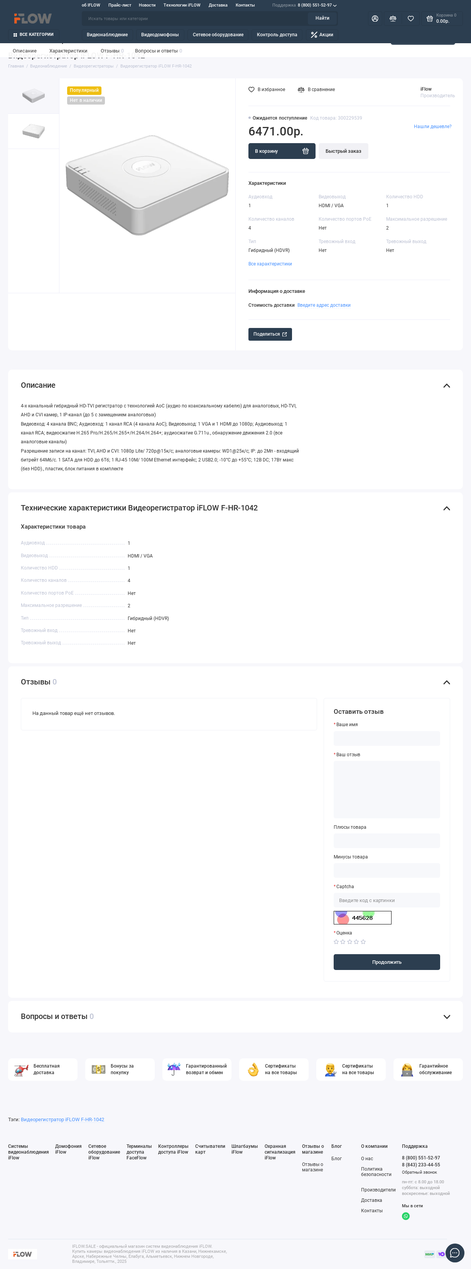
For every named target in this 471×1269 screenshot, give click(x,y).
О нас (367, 1158)
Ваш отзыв (348, 754)
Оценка (344, 933)
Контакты (245, 5)
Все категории (34, 34)
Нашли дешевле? (433, 126)
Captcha (345, 886)
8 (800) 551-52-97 (304, 5)
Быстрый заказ (343, 151)
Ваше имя (347, 724)
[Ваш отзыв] (387, 790)
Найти (322, 18)
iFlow (426, 89)
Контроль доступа (277, 34)
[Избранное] (410, 18)
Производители (378, 1190)
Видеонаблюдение (107, 34)
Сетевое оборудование (218, 34)
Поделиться (270, 334)
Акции (322, 35)
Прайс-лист (119, 5)
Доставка (218, 5)
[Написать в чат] (455, 1253)
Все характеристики (270, 264)
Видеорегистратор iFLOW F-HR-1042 (62, 1119)
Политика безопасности (376, 1172)
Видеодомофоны (160, 34)
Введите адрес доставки (324, 305)
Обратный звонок (419, 1172)
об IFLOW (91, 5)
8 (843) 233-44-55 (421, 1165)
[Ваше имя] (387, 738)
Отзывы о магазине (312, 1167)
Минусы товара (351, 857)
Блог (336, 1158)
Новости (147, 5)
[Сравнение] (393, 18)
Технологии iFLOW (182, 5)
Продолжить (387, 962)
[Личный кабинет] (375, 18)
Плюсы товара (350, 827)
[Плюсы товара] (387, 840)
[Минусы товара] (387, 870)
